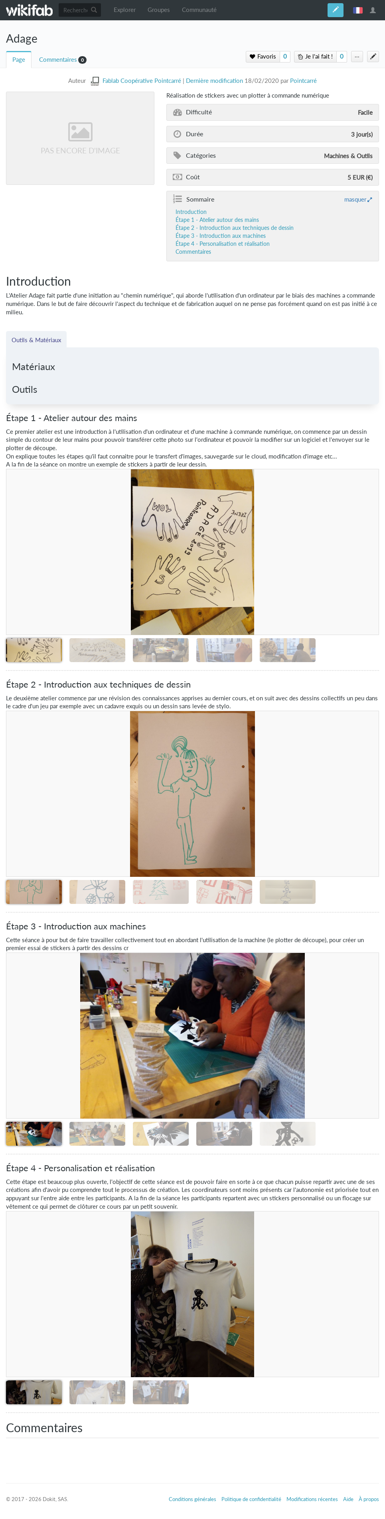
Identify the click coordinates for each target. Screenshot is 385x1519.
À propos (369, 1499)
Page (18, 59)
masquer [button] (355, 199)
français (357, 10)
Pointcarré (303, 80)
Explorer (125, 9)
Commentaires (58, 59)
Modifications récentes (312, 1499)
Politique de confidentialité (251, 1499)
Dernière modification (214, 80)
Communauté (199, 9)
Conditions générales (192, 1499)
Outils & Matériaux (36, 339)
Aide (348, 1499)
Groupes (159, 9)
